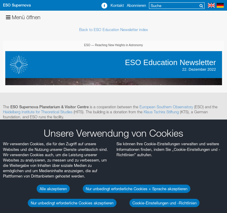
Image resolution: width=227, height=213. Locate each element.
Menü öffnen (23, 17)
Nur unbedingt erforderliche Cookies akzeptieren (72, 203)
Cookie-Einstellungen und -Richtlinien (164, 203)
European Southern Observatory (166, 106)
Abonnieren (136, 5)
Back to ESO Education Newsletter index (113, 29)
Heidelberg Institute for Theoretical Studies (37, 111)
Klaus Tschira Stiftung (161, 111)
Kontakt (117, 5)
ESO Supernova (17, 5)
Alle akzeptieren (53, 188)
